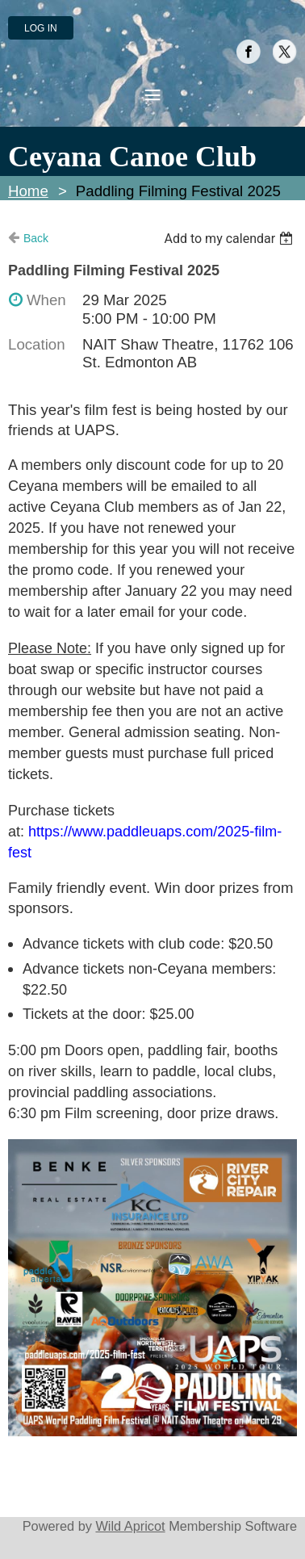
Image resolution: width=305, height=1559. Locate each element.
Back (35, 238)
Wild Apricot (130, 1526)
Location (36, 344)
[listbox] (230, 238)
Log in (40, 28)
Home (28, 190)
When (46, 299)
